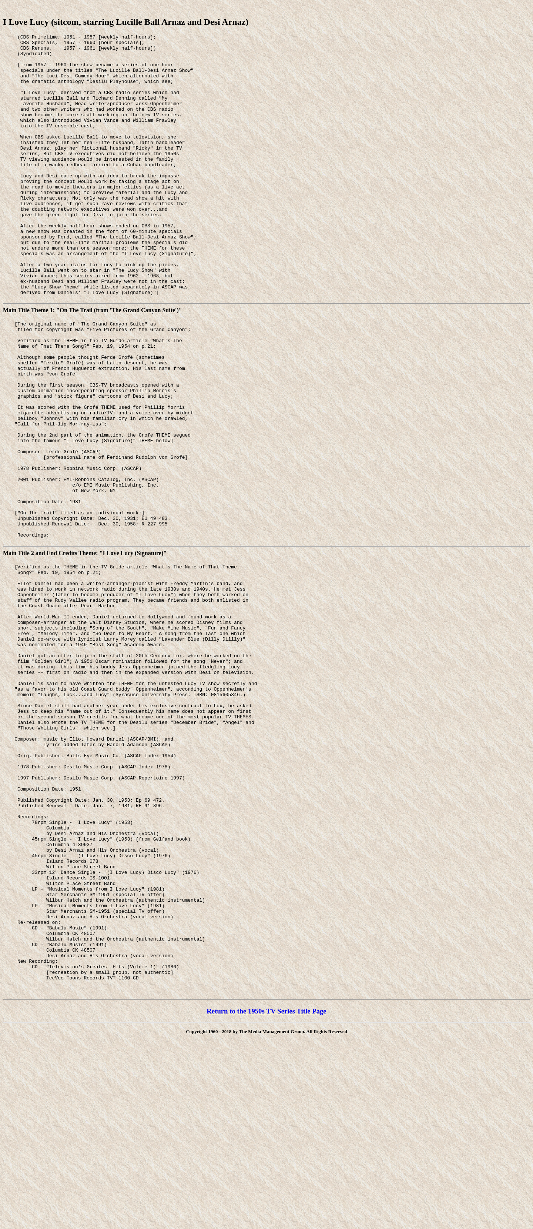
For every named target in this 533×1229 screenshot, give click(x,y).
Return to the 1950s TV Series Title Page (266, 1190)
